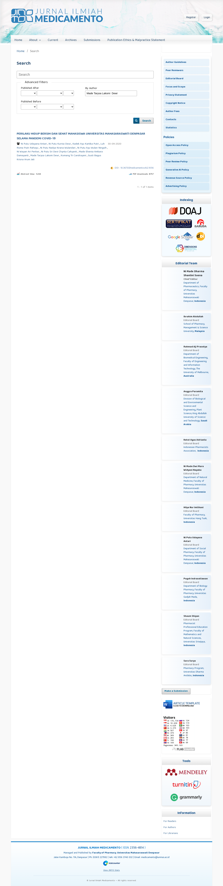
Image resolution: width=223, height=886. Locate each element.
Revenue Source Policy (179, 178)
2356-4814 (137, 848)
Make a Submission (176, 691)
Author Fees (173, 111)
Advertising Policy (176, 186)
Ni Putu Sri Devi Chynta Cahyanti (59, 152)
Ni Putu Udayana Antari (34, 144)
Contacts (171, 120)
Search (146, 120)
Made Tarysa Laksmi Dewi (45, 155)
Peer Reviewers (174, 70)
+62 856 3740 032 (123, 857)
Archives (71, 40)
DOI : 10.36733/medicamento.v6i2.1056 (134, 168)
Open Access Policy (177, 145)
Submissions (92, 40)
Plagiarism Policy (175, 153)
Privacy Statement (176, 95)
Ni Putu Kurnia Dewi (59, 144)
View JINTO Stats (111, 870)
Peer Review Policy (176, 162)
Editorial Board (174, 79)
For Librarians (171, 833)
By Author (91, 88)
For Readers (170, 821)
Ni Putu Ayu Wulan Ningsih (92, 148)
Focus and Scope (175, 87)
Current (53, 40)
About (33, 40)
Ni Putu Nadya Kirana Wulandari (58, 148)
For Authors (170, 827)
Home (18, 40)
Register (191, 17)
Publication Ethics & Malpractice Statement (136, 40)
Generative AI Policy (177, 170)
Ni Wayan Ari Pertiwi (28, 152)
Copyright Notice (175, 103)
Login (207, 17)
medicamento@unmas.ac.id (155, 857)
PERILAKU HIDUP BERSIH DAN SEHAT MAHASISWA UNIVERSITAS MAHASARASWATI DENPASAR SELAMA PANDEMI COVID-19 (81, 136)
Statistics (171, 128)
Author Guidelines (176, 62)
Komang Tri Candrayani (74, 155)
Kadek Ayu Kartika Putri (85, 144)
